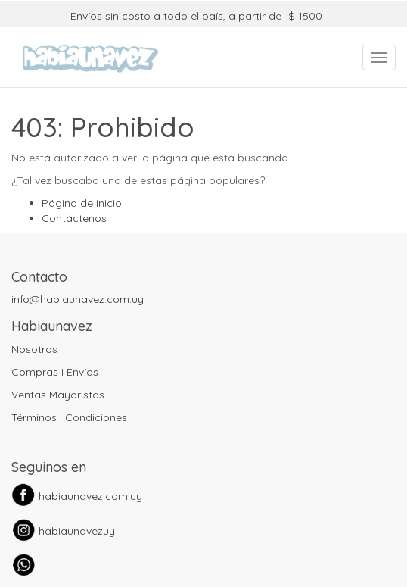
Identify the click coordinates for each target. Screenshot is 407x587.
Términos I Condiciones (69, 417)
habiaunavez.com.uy (90, 496)
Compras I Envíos (54, 372)
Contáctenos (74, 218)
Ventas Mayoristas (57, 394)
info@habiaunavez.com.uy (77, 299)
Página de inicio (82, 203)
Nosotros (34, 349)
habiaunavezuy (77, 531)
